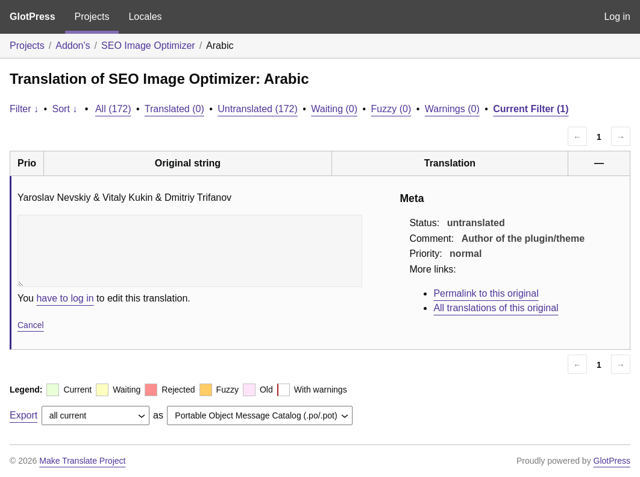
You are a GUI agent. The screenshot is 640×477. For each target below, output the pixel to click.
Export (23, 415)
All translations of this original (495, 308)
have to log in (64, 298)
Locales (145, 16)
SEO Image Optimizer (148, 45)
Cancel (30, 325)
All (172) (113, 109)
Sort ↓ (65, 109)
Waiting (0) (334, 109)
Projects (92, 16)
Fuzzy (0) (391, 109)
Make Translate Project (82, 461)
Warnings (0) (452, 109)
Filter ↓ (24, 109)
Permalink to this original (485, 293)
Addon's (72, 45)
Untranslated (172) (258, 109)
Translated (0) (174, 109)
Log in (617, 16)
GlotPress (32, 16)
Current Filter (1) (530, 109)
